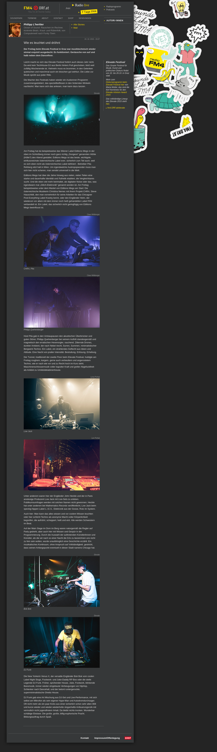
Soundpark (16, 18)
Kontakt (58, 18)
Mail (75, 27)
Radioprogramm (113, 6)
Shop (71, 18)
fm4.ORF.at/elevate (116, 108)
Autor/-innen (114, 20)
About (45, 18)
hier (107, 104)
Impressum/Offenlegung (107, 738)
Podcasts (110, 9)
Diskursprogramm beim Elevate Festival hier (116, 83)
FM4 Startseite (29, 8)
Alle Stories (79, 24)
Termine (32, 18)
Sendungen (85, 18)
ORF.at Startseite (41, 8)
